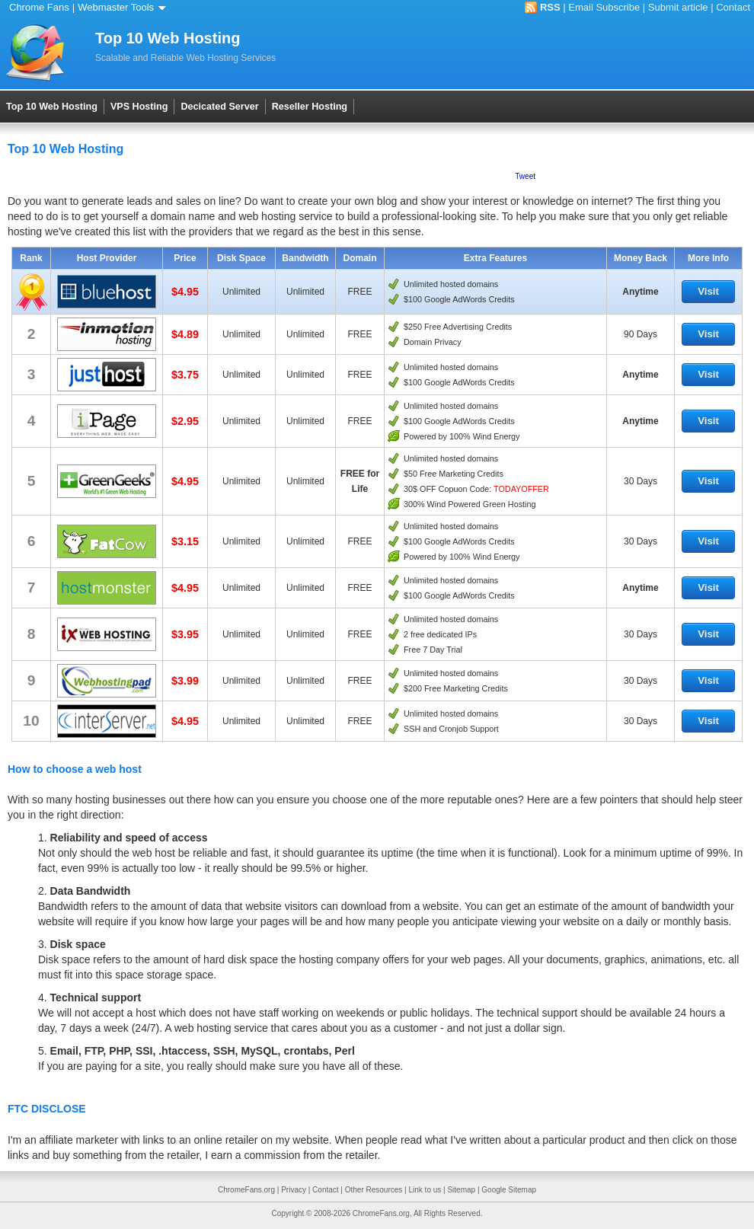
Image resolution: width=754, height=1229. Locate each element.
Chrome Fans (39, 7)
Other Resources (374, 1190)
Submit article (678, 7)
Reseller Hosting (309, 106)
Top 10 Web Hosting (51, 106)
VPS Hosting (139, 106)
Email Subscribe (604, 7)
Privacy (293, 1190)
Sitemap (461, 1190)
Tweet (525, 176)
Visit (708, 291)
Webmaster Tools (124, 7)
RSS (550, 7)
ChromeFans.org (246, 1190)
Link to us (424, 1190)
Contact (733, 7)
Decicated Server (219, 106)
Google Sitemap (508, 1190)
